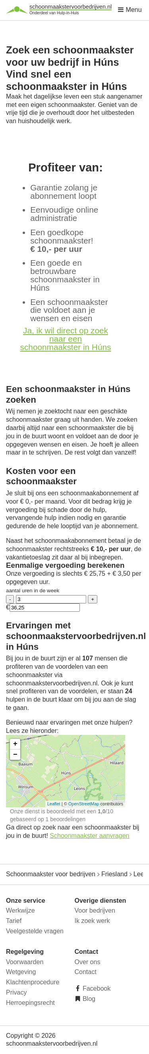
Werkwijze (20, 910)
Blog (88, 998)
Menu (129, 9)
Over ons (88, 962)
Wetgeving (21, 971)
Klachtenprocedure (32, 982)
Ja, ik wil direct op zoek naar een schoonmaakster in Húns (65, 339)
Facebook (96, 988)
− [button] (15, 754)
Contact (86, 971)
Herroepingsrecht (30, 1002)
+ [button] (15, 744)
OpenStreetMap (83, 803)
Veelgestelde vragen (35, 931)
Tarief (13, 920)
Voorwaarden (24, 962)
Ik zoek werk (92, 920)
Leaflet (53, 803)
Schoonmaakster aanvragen (89, 835)
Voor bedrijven (95, 910)
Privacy (16, 992)
